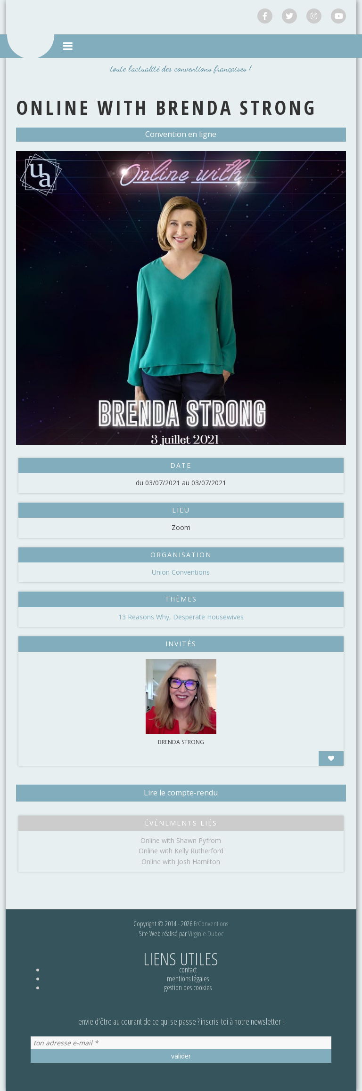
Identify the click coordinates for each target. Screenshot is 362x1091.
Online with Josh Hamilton (180, 861)
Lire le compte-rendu (181, 792)
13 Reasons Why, (145, 616)
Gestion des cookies (188, 987)
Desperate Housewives (208, 616)
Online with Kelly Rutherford (181, 850)
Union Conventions (181, 572)
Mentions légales (188, 978)
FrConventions (211, 923)
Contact (188, 969)
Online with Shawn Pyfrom (180, 840)
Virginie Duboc (205, 933)
